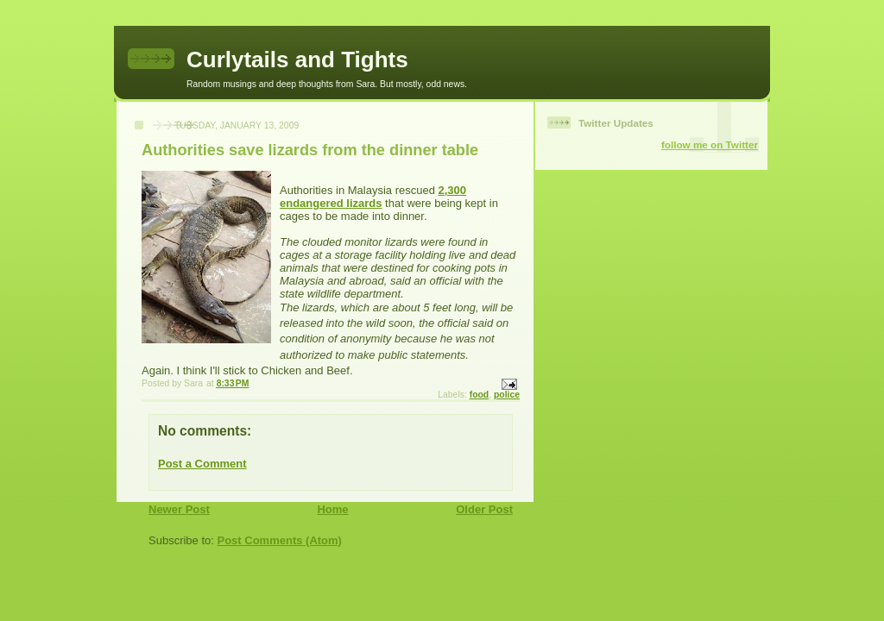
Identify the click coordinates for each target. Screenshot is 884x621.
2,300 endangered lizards (373, 197)
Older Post (484, 509)
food (479, 394)
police (507, 394)
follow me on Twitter (709, 144)
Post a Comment (202, 463)
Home (332, 509)
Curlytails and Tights (297, 59)
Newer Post (179, 509)
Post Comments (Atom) (280, 540)
